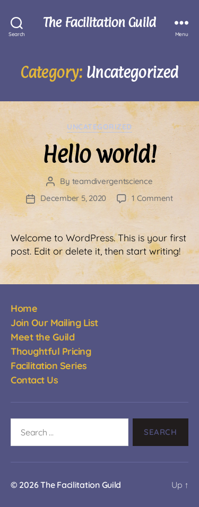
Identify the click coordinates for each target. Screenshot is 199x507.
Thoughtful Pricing (51, 351)
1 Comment (152, 198)
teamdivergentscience (112, 181)
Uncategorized (99, 127)
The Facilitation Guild (99, 22)
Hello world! (99, 154)
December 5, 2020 (73, 198)
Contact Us (34, 380)
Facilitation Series (49, 366)
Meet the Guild (42, 337)
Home (24, 308)
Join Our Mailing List (54, 323)
